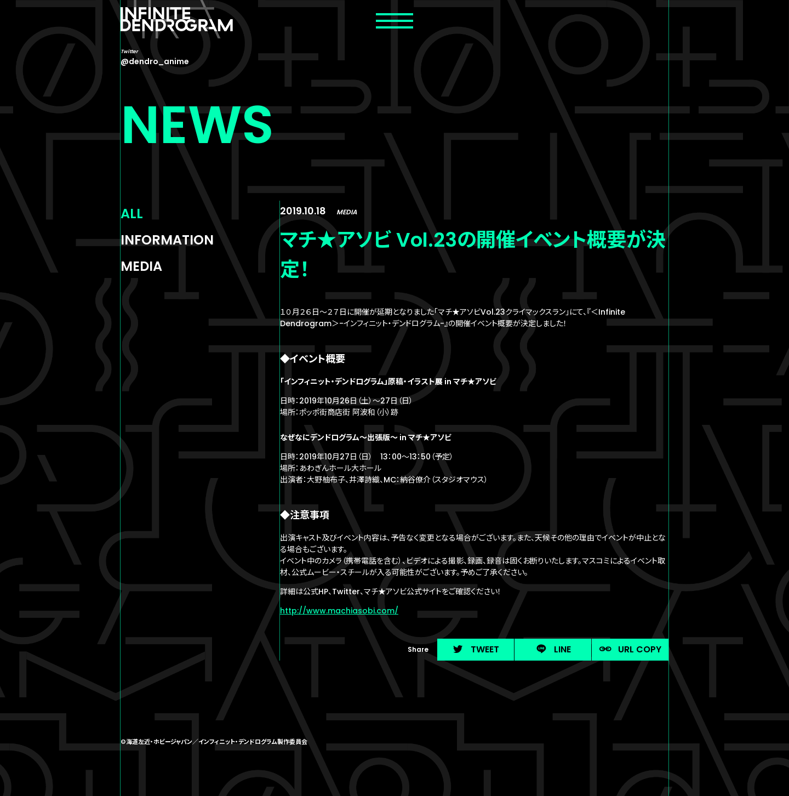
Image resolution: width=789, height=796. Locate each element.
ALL (132, 213)
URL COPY (630, 649)
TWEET (475, 649)
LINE (553, 649)
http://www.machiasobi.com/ (339, 610)
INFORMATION (167, 240)
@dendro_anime (155, 61)
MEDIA (141, 266)
